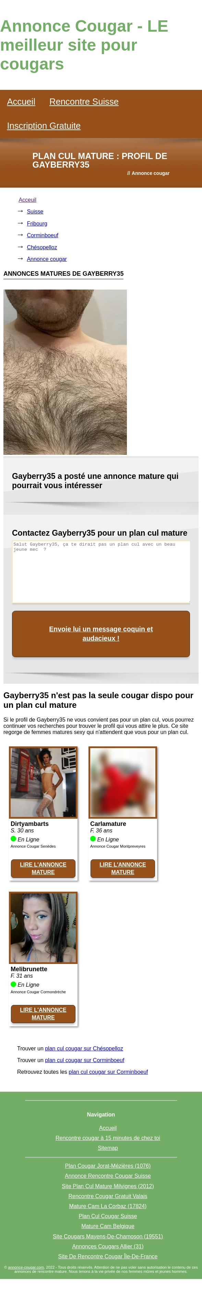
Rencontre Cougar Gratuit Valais (107, 1196)
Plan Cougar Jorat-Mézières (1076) (108, 1166)
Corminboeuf (42, 235)
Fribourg (37, 224)
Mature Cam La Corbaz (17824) (108, 1206)
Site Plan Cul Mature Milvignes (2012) (108, 1186)
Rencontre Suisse (84, 101)
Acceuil (27, 200)
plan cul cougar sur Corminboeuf (84, 1060)
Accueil (21, 101)
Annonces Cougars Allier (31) (107, 1246)
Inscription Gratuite (44, 125)
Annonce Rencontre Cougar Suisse (108, 1176)
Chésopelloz (42, 247)
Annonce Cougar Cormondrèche (38, 992)
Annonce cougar (47, 259)
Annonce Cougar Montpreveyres (117, 846)
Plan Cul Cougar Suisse (108, 1216)
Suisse (35, 211)
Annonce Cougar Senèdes (33, 846)
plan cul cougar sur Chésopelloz (84, 1048)
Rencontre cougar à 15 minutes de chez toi (108, 1138)
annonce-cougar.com (26, 1267)
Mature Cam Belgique (107, 1226)
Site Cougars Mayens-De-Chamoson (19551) (108, 1236)
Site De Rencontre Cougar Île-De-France (108, 1256)
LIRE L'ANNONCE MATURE (43, 868)
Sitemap (108, 1148)
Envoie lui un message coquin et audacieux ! (101, 633)
